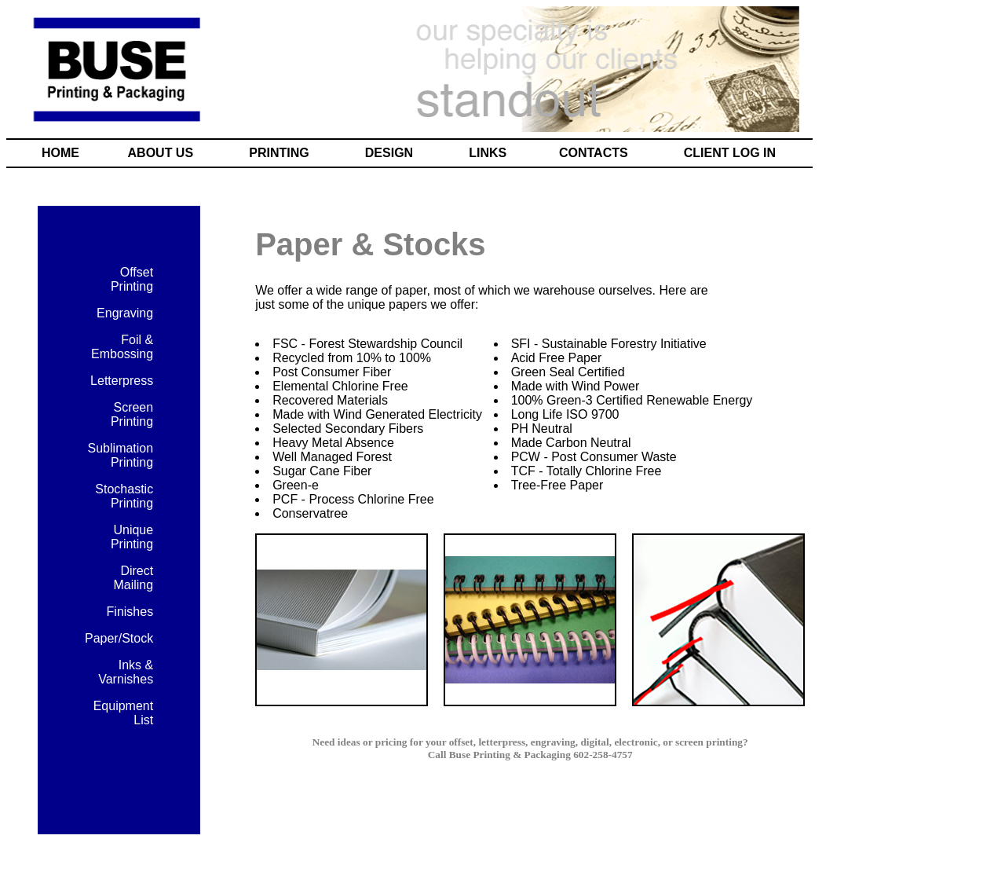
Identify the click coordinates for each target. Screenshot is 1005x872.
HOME (60, 152)
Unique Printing (132, 537)
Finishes (130, 611)
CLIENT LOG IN (730, 152)
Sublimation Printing (121, 455)
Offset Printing (132, 279)
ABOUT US (161, 152)
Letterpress (121, 380)
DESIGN (389, 152)
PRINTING (279, 152)
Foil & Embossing (122, 347)
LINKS (487, 152)
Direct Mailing (133, 578)
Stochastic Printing (124, 496)
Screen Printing (132, 414)
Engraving (125, 313)
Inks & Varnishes (125, 672)
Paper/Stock (119, 638)
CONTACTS (593, 152)
